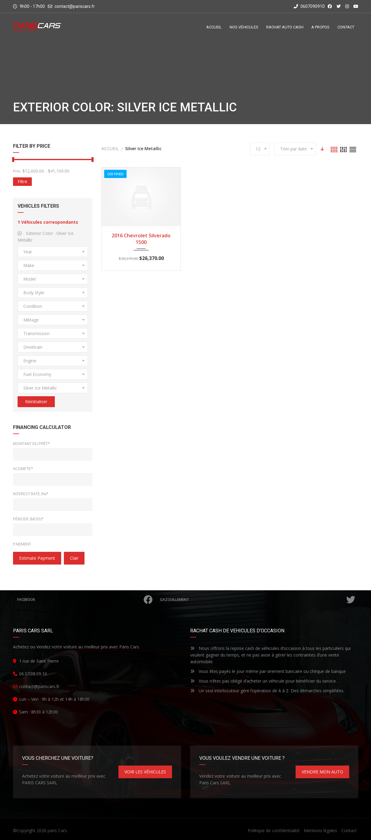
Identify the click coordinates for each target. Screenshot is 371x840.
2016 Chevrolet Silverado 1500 (141, 238)
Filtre (22, 181)
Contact (349, 830)
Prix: (17, 171)
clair (74, 558)
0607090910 (309, 6)
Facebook (86, 600)
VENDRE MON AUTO (322, 772)
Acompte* (23, 468)
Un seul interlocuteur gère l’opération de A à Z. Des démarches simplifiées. (267, 690)
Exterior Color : (46, 236)
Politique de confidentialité (274, 830)
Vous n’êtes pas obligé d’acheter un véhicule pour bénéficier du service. (263, 681)
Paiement (22, 544)
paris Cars (57, 830)
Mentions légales (320, 830)
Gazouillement (258, 600)
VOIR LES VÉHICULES (145, 772)
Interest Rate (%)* (30, 493)
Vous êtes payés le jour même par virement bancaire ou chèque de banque (268, 671)
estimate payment (37, 558)
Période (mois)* (28, 519)
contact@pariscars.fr (75, 6)
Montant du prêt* (31, 443)
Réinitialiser (36, 401)
